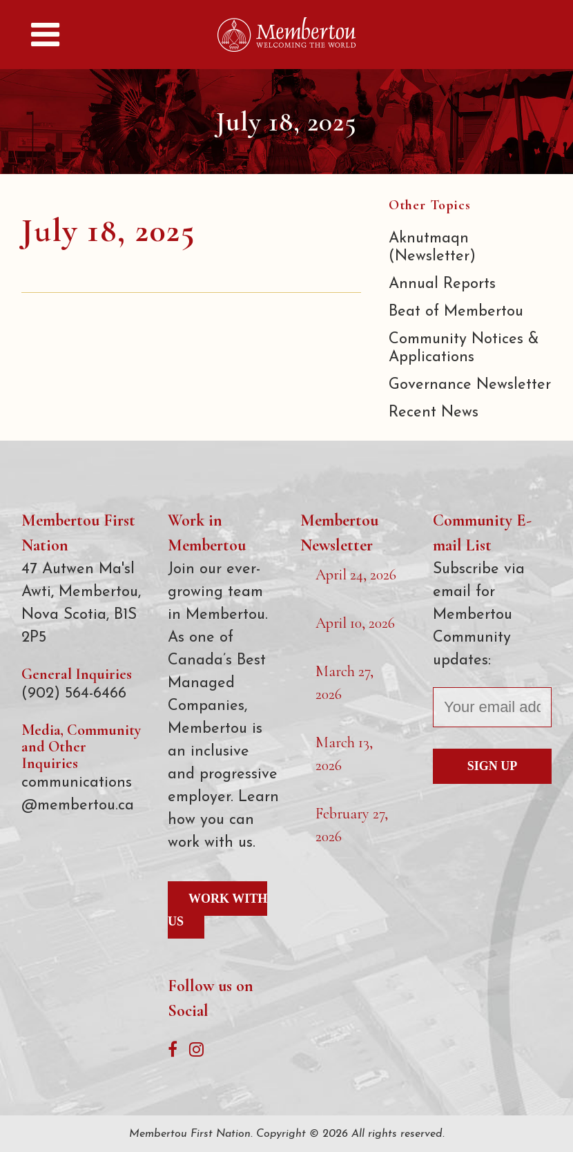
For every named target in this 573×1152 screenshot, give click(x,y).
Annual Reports (442, 284)
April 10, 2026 (355, 623)
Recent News (433, 413)
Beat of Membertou (456, 312)
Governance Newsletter (470, 385)
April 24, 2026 (355, 575)
